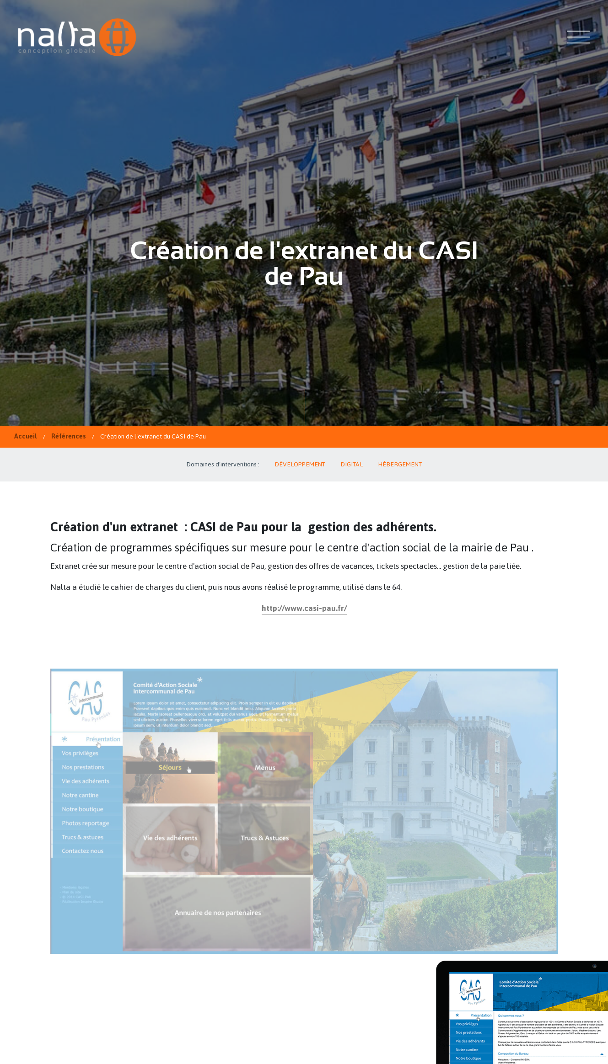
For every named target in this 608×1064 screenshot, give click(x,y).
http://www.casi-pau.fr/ (304, 608)
